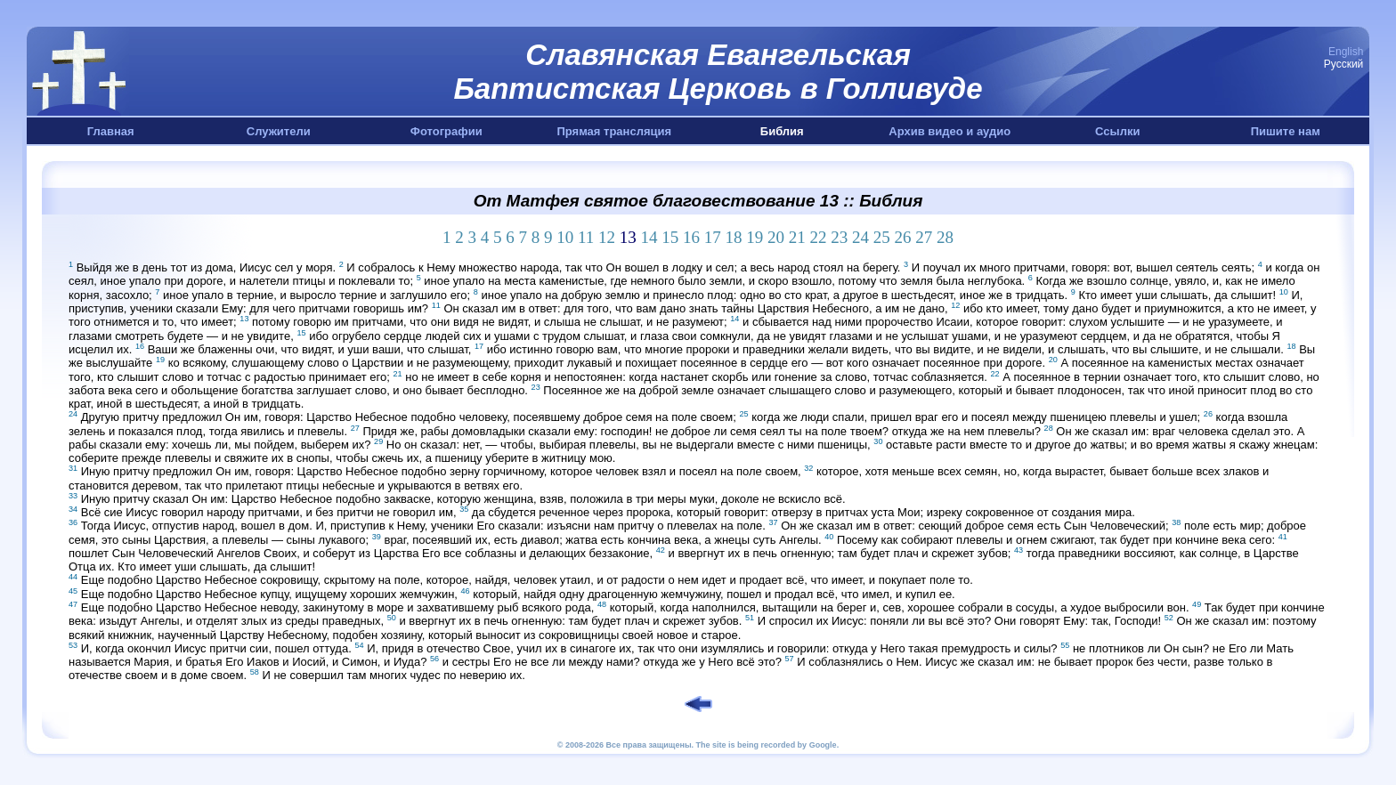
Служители (279, 131)
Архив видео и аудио (949, 131)
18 (734, 237)
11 (586, 237)
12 (606, 237)
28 (945, 237)
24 (860, 237)
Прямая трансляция (613, 131)
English (1345, 51)
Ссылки (1117, 131)
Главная (110, 131)
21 (797, 237)
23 (839, 237)
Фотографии (446, 131)
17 (712, 237)
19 (754, 237)
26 (903, 237)
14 (649, 237)
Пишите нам (1285, 131)
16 (691, 237)
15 (669, 237)
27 (923, 237)
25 (881, 237)
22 (818, 237)
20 (775, 237)
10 (564, 237)
